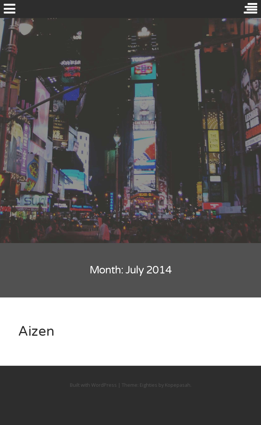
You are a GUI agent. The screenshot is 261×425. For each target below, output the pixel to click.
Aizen (36, 331)
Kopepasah (177, 384)
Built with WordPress (93, 384)
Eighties (148, 384)
